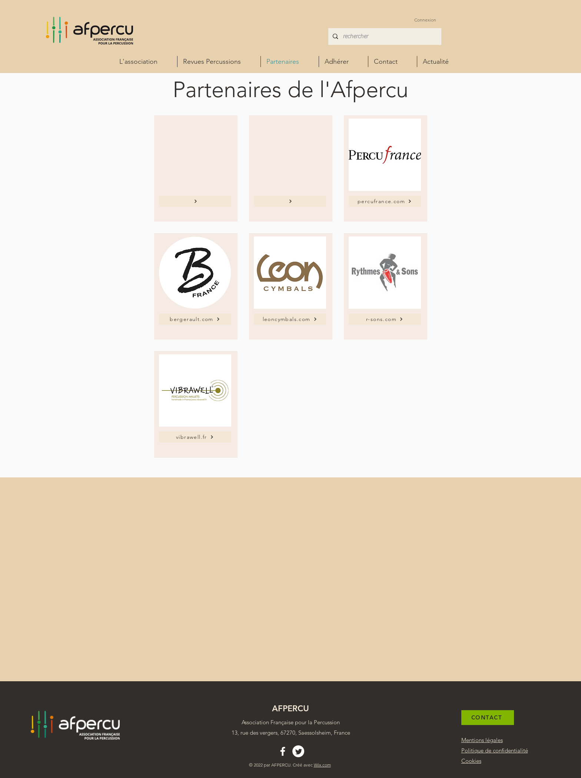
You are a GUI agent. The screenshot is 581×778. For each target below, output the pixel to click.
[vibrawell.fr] (195, 437)
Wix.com (322, 765)
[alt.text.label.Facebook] (283, 751)
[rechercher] (384, 36)
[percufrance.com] (385, 201)
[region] (196, 168)
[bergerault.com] (195, 319)
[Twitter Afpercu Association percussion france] (298, 751)
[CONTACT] (487, 717)
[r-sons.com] (385, 319)
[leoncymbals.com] (290, 319)
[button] (343, 61)
